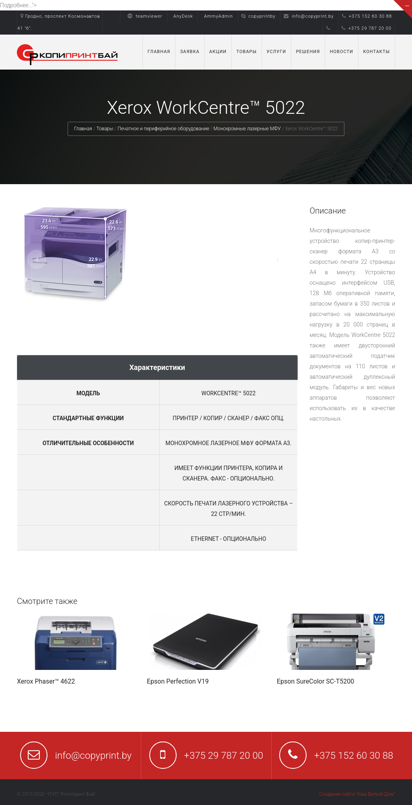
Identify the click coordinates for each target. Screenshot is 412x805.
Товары (247, 51)
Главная (159, 51)
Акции (218, 51)
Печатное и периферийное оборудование (163, 128)
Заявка (190, 51)
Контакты (376, 51)
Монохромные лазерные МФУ (247, 128)
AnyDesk (183, 16)
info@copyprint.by (309, 16)
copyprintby (258, 16)
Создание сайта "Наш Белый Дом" (357, 794)
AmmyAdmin (218, 16)
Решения (308, 51)
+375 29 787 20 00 (366, 28)
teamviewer (143, 16)
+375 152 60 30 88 (367, 16)
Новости (341, 51)
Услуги (276, 51)
